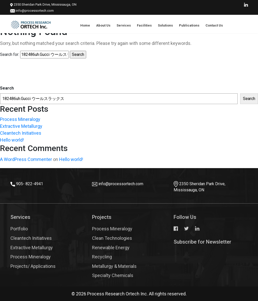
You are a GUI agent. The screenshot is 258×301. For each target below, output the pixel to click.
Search (7, 88)
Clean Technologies (112, 238)
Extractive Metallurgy (21, 126)
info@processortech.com (31, 10)
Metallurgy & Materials (114, 266)
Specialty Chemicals (112, 275)
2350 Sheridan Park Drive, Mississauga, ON (39, 4)
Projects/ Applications (33, 266)
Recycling (102, 256)
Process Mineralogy (20, 119)
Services (124, 25)
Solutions (165, 25)
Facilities (144, 25)
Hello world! (12, 140)
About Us (103, 25)
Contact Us (214, 25)
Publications (189, 25)
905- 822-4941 (29, 183)
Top (245, 282)
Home (85, 25)
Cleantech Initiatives (20, 133)
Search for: (9, 54)
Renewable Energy (111, 247)
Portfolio (19, 228)
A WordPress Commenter (26, 159)
